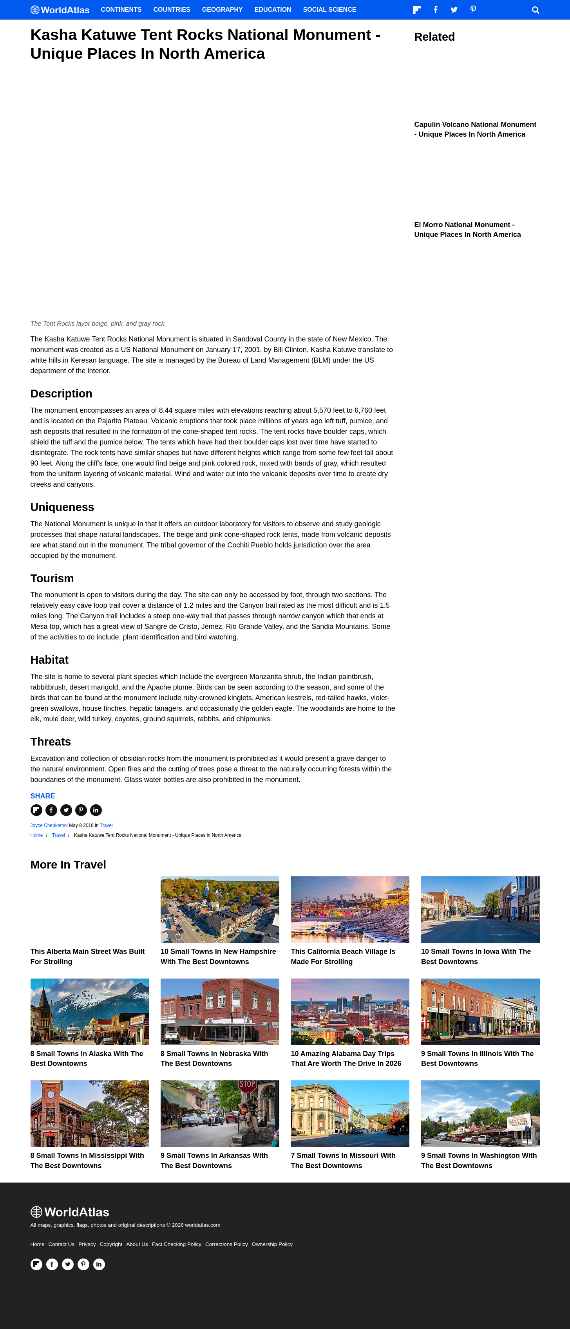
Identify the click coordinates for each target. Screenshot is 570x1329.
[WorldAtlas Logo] (63, 9)
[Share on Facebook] (51, 810)
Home (38, 1244)
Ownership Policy (272, 1244)
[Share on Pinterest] (81, 810)
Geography (222, 9)
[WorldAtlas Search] (536, 10)
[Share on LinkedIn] (96, 810)
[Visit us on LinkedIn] (99, 1264)
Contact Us (62, 1244)
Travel (106, 825)
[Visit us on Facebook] (52, 1264)
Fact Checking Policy (176, 1244)
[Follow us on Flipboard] (36, 1264)
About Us (137, 1244)
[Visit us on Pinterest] (83, 1264)
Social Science (329, 9)
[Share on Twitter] (66, 810)
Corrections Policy (226, 1244)
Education (273, 9)
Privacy (87, 1244)
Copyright (111, 1244)
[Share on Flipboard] (36, 810)
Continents (121, 9)
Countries (172, 9)
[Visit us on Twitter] (68, 1264)
